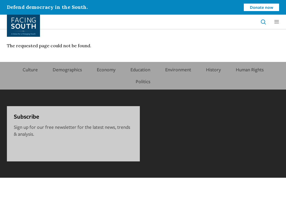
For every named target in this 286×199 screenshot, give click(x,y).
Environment (178, 69)
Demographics (67, 69)
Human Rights (250, 69)
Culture (30, 69)
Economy (106, 69)
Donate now (261, 7)
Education (140, 69)
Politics (143, 81)
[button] (276, 22)
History (213, 69)
